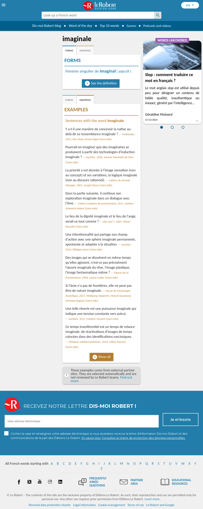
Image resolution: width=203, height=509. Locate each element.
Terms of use (135, 505)
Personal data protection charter (50, 505)
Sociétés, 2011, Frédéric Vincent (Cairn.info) (94, 319)
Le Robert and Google (160, 505)
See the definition (104, 83)
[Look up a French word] (157, 15)
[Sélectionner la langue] (190, 5)
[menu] (4, 5)
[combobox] (98, 15)
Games (130, 26)
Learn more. (152, 499)
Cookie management (111, 505)
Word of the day (79, 26)
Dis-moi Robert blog (45, 26)
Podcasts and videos (157, 26)
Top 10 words (108, 26)
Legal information (84, 505)
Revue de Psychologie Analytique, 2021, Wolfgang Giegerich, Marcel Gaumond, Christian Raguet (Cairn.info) (98, 295)
